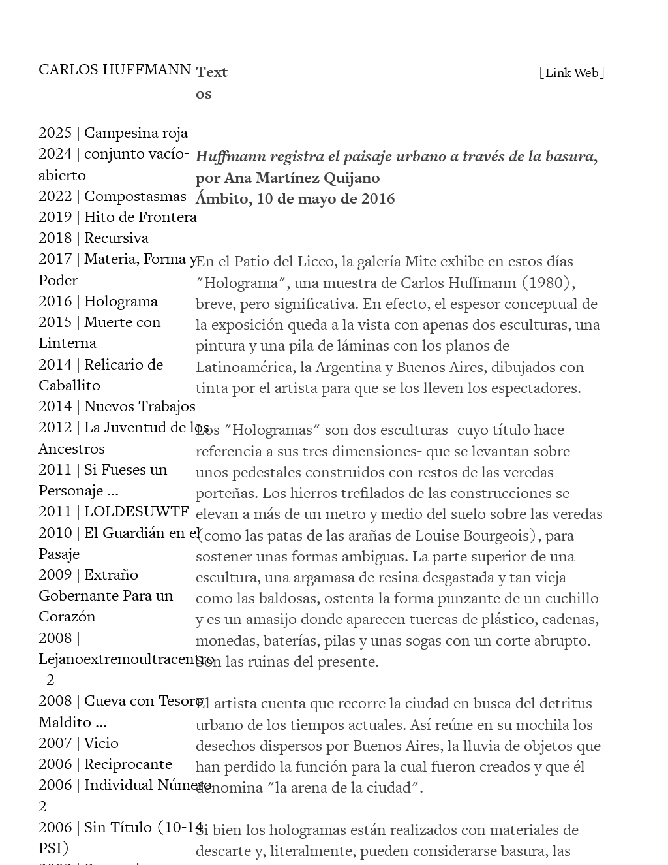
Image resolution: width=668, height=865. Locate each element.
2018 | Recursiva (93, 237)
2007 (78, 743)
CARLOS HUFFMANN (114, 69)
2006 (105, 764)
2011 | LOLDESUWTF (113, 511)
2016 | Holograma (98, 301)
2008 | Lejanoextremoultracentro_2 (126, 659)
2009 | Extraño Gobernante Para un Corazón (106, 595)
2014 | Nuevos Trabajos (117, 406)
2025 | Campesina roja (113, 132)
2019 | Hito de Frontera (117, 217)
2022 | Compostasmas (112, 196)
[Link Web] (572, 73)
